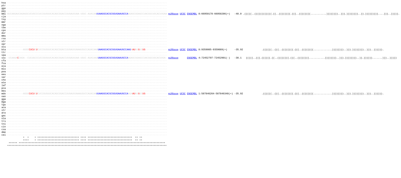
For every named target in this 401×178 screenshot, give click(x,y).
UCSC (183, 16)
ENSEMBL (192, 16)
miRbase (173, 16)
